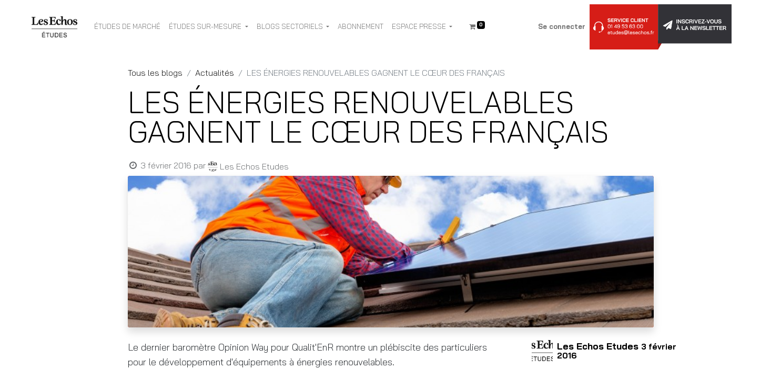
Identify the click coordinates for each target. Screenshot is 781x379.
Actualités (214, 72)
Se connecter (561, 26)
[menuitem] (127, 26)
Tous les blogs (155, 72)
